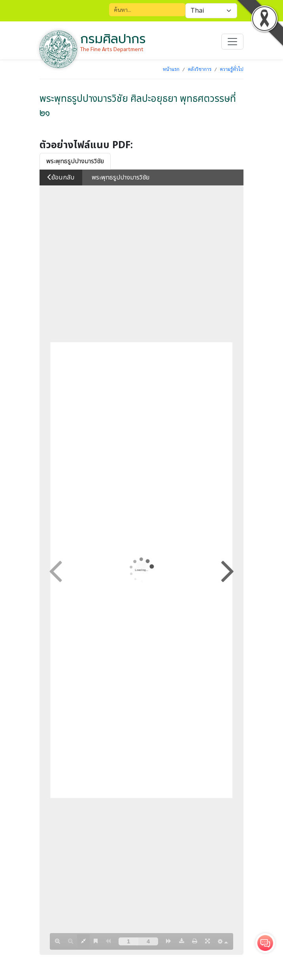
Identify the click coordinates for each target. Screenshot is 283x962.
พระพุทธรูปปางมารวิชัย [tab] (75, 161)
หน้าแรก (171, 69)
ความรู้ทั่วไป (231, 69)
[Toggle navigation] (232, 42)
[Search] (147, 9)
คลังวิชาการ (199, 69)
